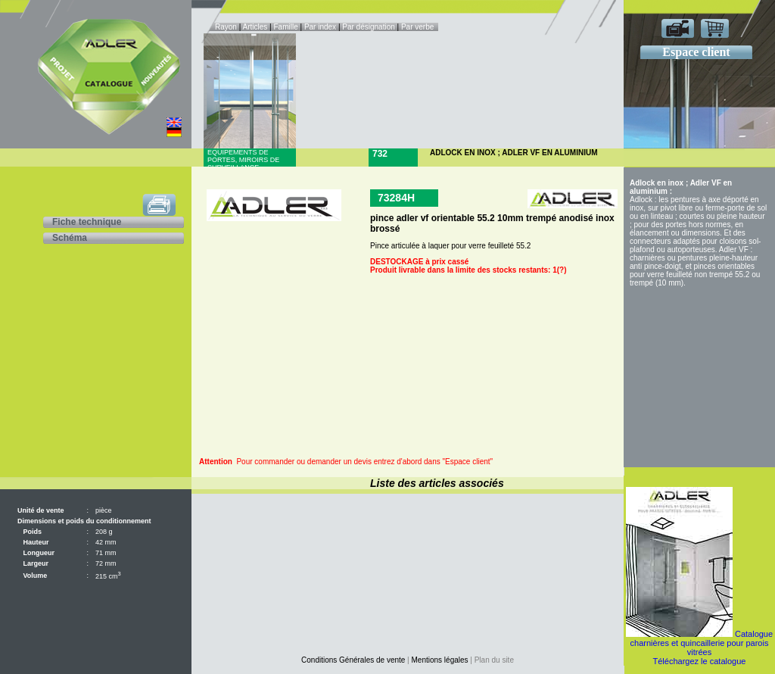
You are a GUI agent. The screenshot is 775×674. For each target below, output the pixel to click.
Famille (286, 27)
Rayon (227, 27)
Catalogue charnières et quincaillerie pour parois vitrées (701, 643)
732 (380, 153)
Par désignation (368, 27)
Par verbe (418, 27)
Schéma (69, 237)
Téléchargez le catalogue (699, 661)
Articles (255, 27)
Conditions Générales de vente (353, 660)
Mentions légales (440, 660)
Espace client (696, 51)
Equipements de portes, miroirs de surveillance (243, 159)
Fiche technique (86, 222)
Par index (320, 27)
